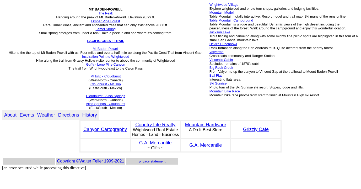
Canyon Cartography (105, 129)
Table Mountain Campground (231, 20)
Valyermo (216, 52)
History (89, 115)
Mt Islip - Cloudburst (105, 76)
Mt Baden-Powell (105, 49)
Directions (68, 115)
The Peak (105, 13)
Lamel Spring (106, 29)
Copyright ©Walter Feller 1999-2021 (90, 161)
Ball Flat (215, 75)
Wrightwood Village (224, 5)
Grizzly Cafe (256, 129)
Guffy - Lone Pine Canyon (105, 64)
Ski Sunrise (218, 83)
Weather (46, 115)
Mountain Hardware (205, 124)
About (10, 115)
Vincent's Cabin (221, 60)
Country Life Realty (155, 124)
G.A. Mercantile (155, 142)
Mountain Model (221, 12)
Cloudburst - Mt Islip (105, 84)
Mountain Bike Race (224, 91)
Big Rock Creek (221, 68)
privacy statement (152, 161)
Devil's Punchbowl (223, 44)
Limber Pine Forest (105, 21)
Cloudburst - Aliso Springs (105, 96)
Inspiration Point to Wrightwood (105, 57)
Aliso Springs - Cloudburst (105, 104)
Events (27, 115)
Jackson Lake (219, 32)
